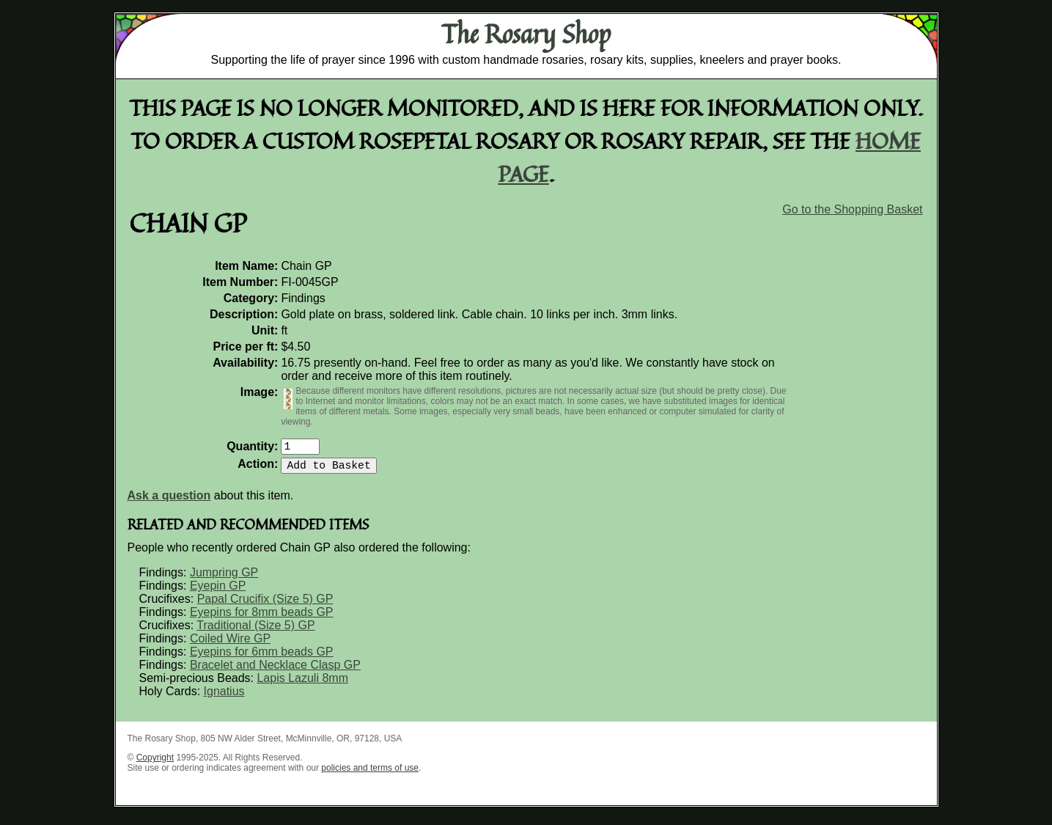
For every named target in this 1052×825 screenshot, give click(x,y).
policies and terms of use (370, 774)
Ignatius (224, 697)
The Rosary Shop (526, 34)
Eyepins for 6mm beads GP (262, 657)
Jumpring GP (224, 578)
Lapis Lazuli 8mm (302, 684)
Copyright (155, 763)
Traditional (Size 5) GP (255, 631)
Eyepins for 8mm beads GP (262, 618)
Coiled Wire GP (230, 644)
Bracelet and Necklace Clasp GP (275, 670)
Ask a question (169, 501)
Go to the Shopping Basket (852, 209)
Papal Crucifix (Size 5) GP (265, 604)
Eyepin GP (218, 591)
